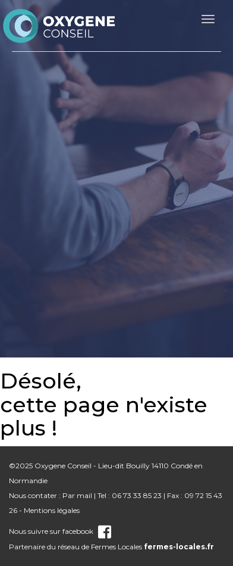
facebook (86, 531)
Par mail (77, 495)
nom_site (59, 25)
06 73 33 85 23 (137, 495)
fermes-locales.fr (179, 546)
